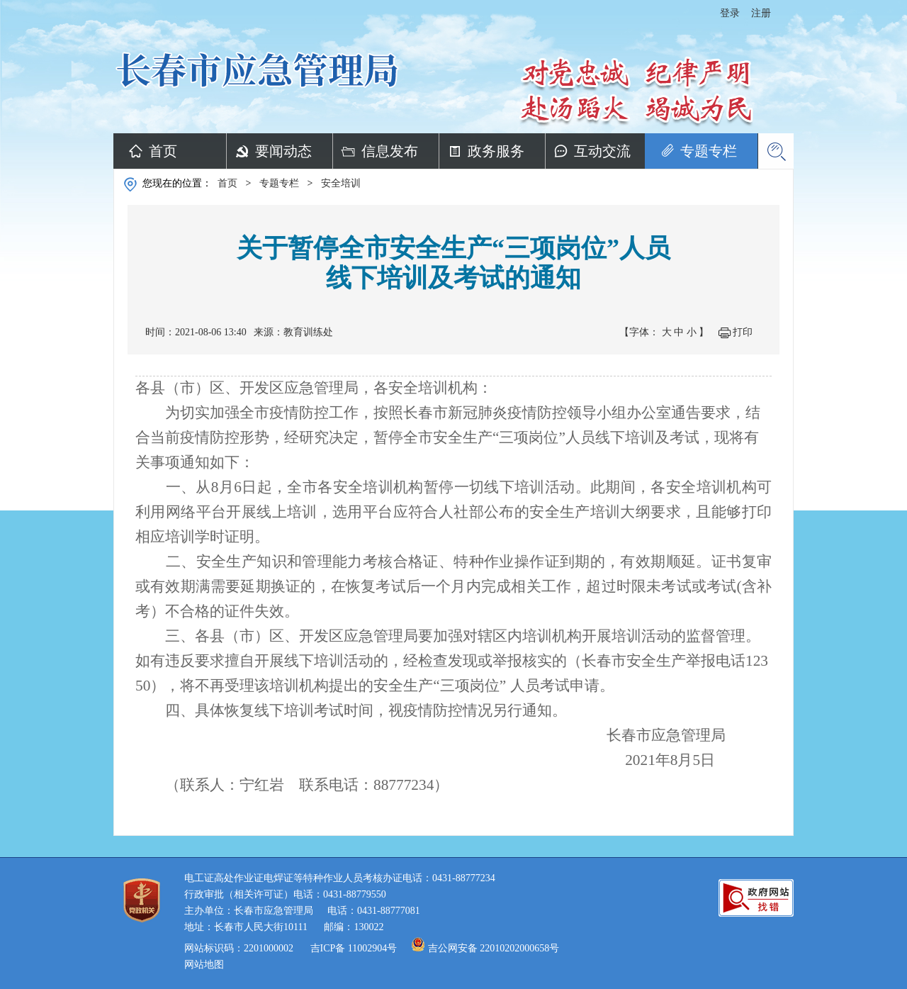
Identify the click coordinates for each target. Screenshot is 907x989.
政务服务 (496, 151)
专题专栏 (708, 151)
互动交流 (602, 151)
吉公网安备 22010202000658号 (494, 948)
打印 (743, 332)
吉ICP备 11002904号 (354, 948)
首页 (163, 151)
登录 (730, 13)
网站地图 (204, 964)
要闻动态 (283, 151)
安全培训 (341, 183)
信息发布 (389, 151)
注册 (761, 13)
